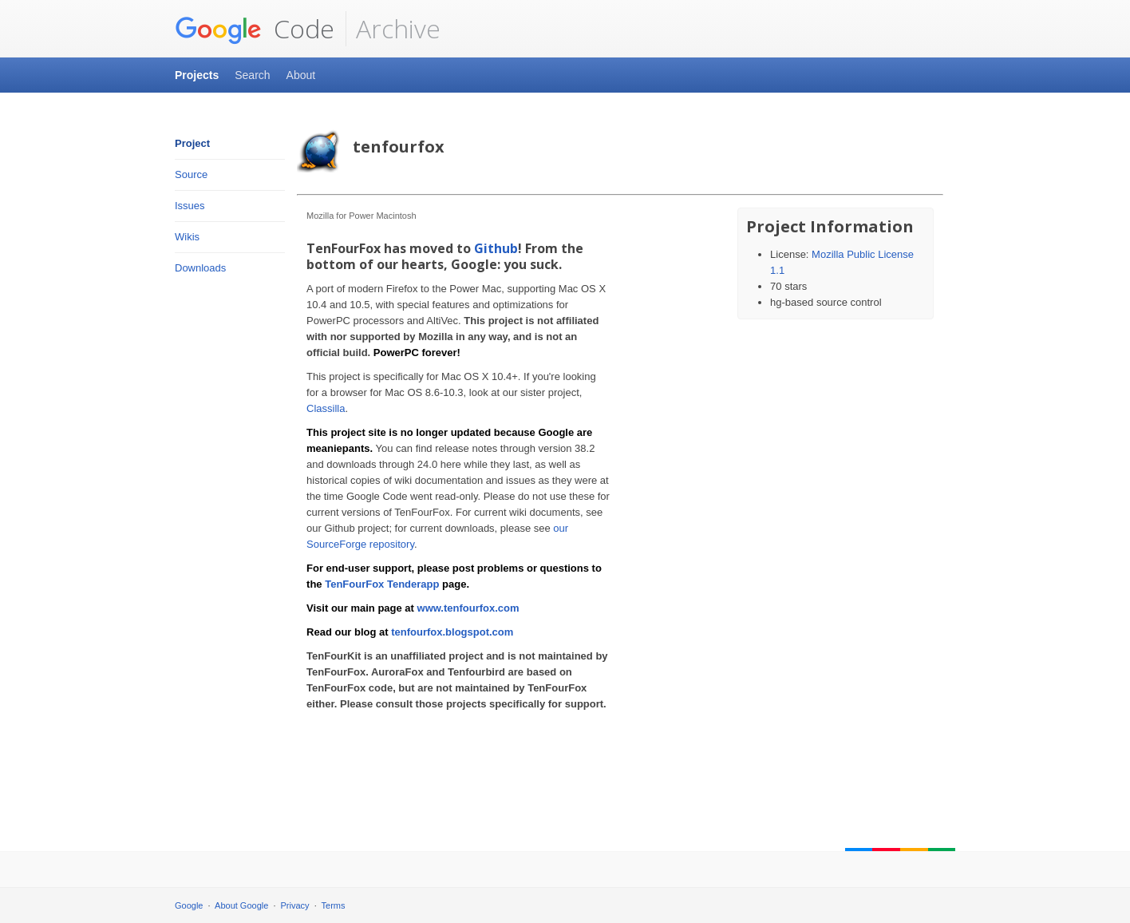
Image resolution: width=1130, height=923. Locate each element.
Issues (190, 206)
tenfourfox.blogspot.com (452, 632)
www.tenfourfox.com (468, 608)
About (301, 75)
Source (191, 174)
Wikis (187, 237)
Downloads (200, 268)
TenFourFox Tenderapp (382, 584)
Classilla (325, 408)
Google (189, 905)
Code (254, 28)
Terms (334, 905)
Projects (197, 75)
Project (192, 143)
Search (252, 75)
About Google (241, 905)
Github (496, 248)
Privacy (295, 905)
